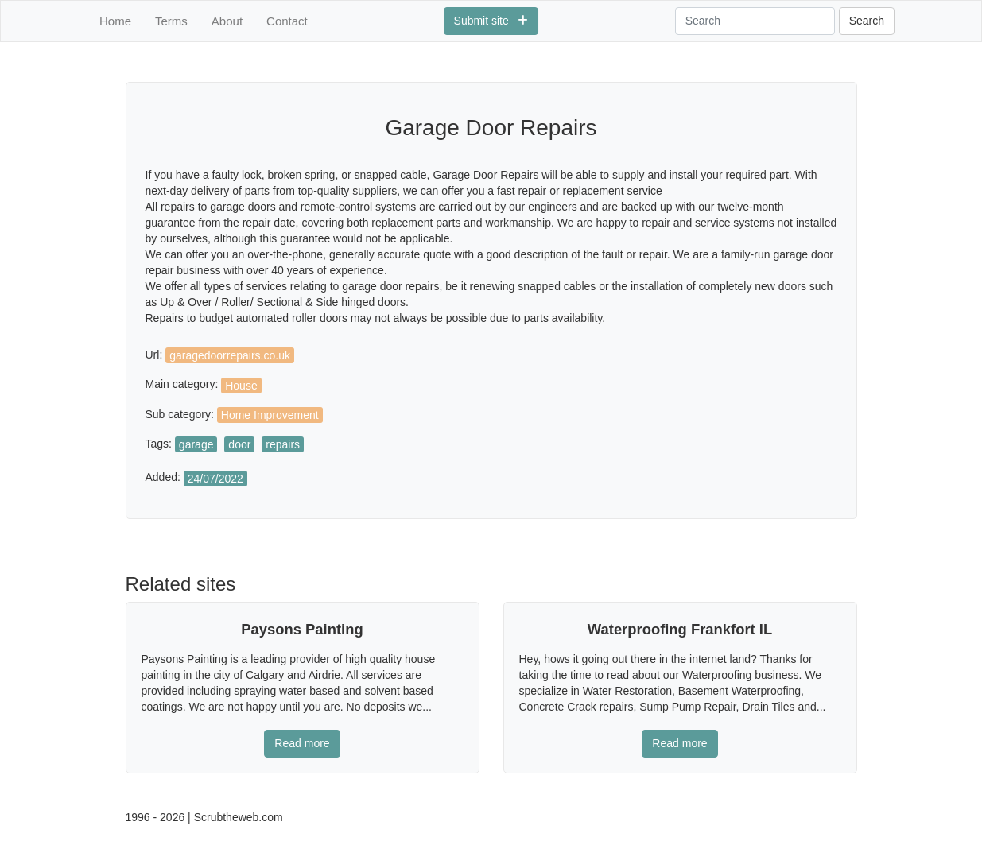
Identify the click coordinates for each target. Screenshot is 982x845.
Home (115, 21)
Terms (171, 21)
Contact (287, 21)
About (227, 21)
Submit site (491, 20)
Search (866, 20)
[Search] (755, 21)
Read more (301, 743)
